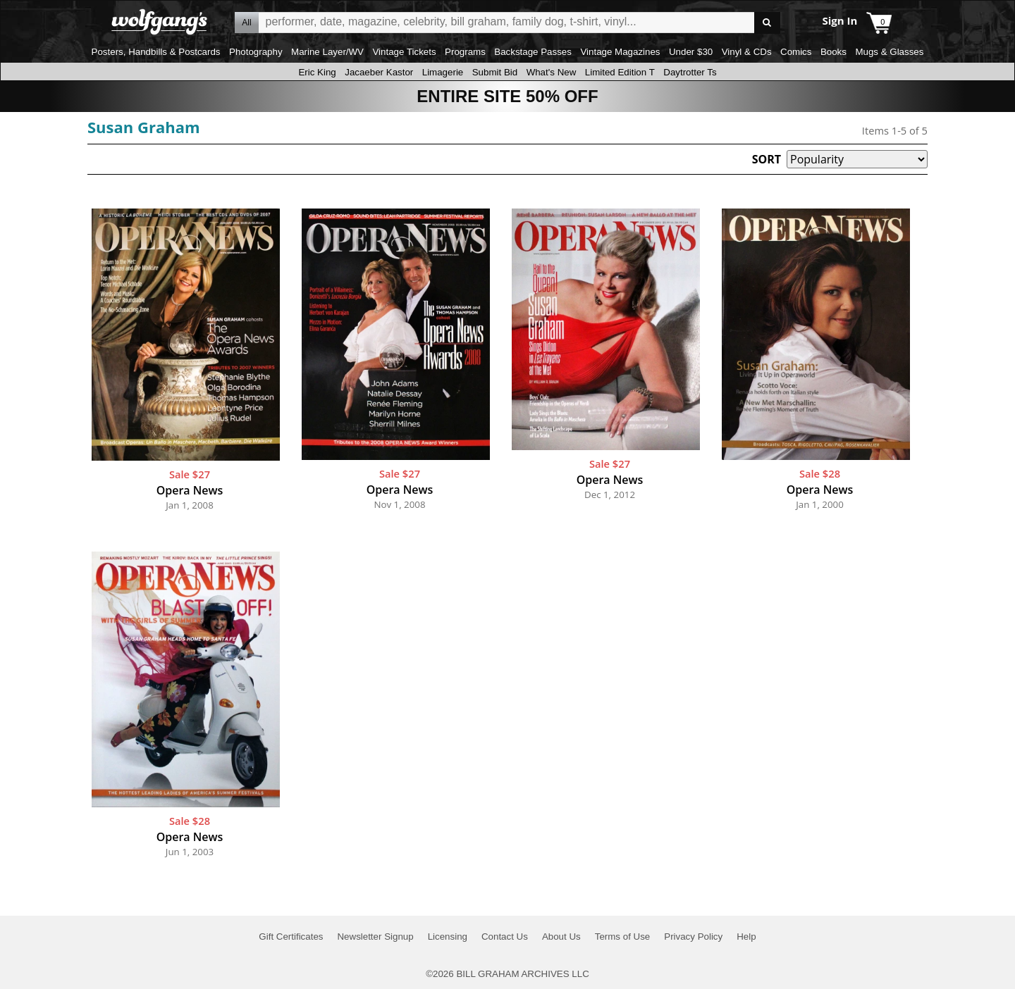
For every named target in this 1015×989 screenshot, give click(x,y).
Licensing (447, 936)
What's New (552, 72)
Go (767, 23)
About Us (561, 936)
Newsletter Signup (375, 936)
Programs (465, 51)
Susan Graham (143, 127)
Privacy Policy (693, 936)
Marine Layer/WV (327, 51)
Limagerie (443, 72)
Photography (256, 51)
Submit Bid (494, 72)
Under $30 (691, 51)
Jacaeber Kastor (379, 72)
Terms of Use (623, 936)
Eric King (317, 72)
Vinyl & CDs (747, 51)
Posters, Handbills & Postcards (156, 51)
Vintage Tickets (404, 51)
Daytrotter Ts (689, 72)
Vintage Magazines (620, 51)
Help (746, 936)
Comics (795, 51)
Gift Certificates (291, 936)
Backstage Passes (533, 51)
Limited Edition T (620, 72)
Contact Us (504, 936)
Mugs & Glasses (889, 51)
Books (833, 51)
